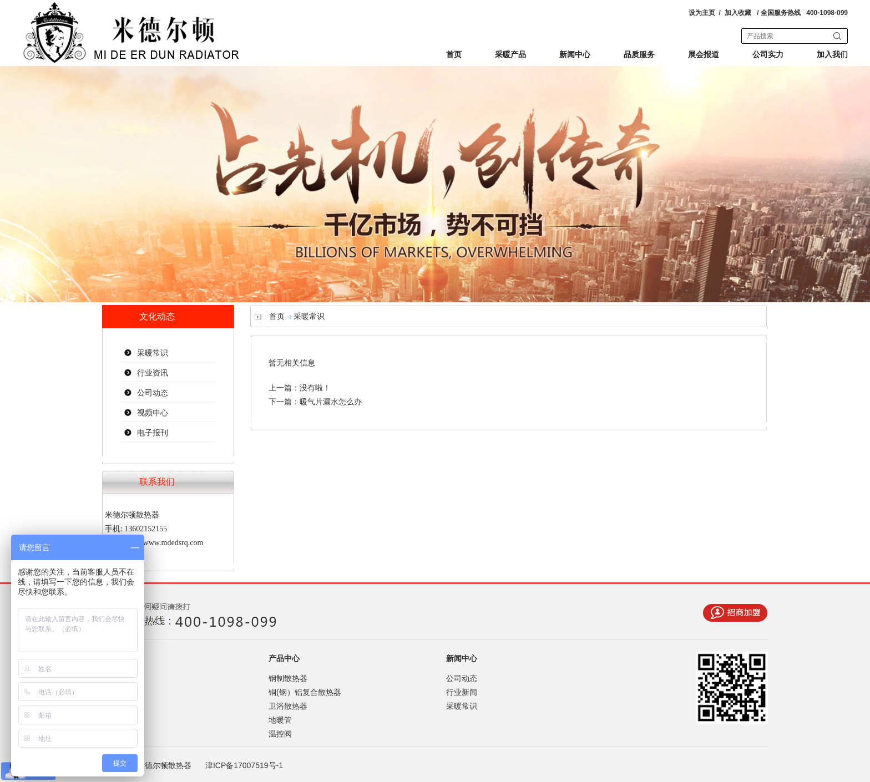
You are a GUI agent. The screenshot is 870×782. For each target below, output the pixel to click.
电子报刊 (152, 433)
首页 (454, 54)
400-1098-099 (827, 13)
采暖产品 (510, 54)
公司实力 (767, 54)
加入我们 (832, 54)
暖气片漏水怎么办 (331, 402)
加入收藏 (738, 13)
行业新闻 (461, 692)
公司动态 (152, 393)
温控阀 (280, 733)
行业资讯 (152, 373)
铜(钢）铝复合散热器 (305, 692)
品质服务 (639, 54)
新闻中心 (574, 54)
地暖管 (280, 719)
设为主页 (702, 13)
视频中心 (152, 413)
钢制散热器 (288, 678)
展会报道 (703, 54)
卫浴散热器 (288, 706)
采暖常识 (152, 353)
